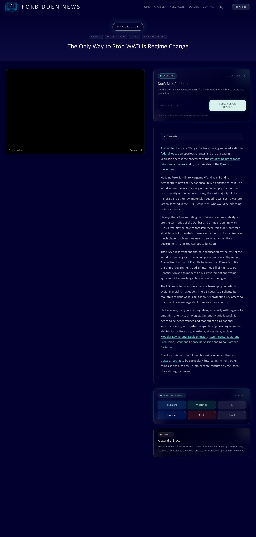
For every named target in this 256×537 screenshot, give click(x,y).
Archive (159, 7)
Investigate (177, 7)
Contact (208, 7)
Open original (136, 150)
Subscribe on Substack (227, 105)
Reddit (201, 415)
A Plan (191, 262)
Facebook (172, 415)
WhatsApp (201, 404)
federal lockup (170, 154)
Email (232, 415)
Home (146, 7)
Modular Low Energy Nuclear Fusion (184, 337)
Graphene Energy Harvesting (194, 342)
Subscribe (241, 7)
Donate (194, 7)
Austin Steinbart (171, 148)
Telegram (172, 404)
